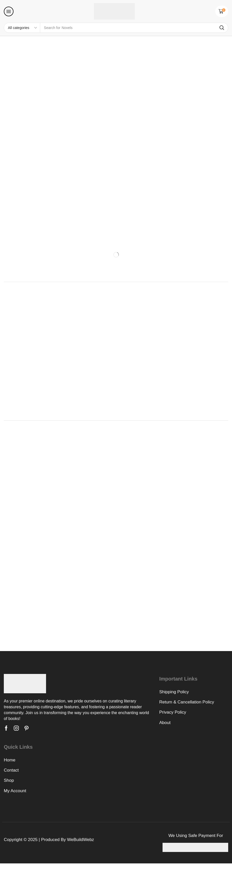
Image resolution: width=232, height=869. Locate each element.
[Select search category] (22, 28)
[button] (8, 11)
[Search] (222, 28)
